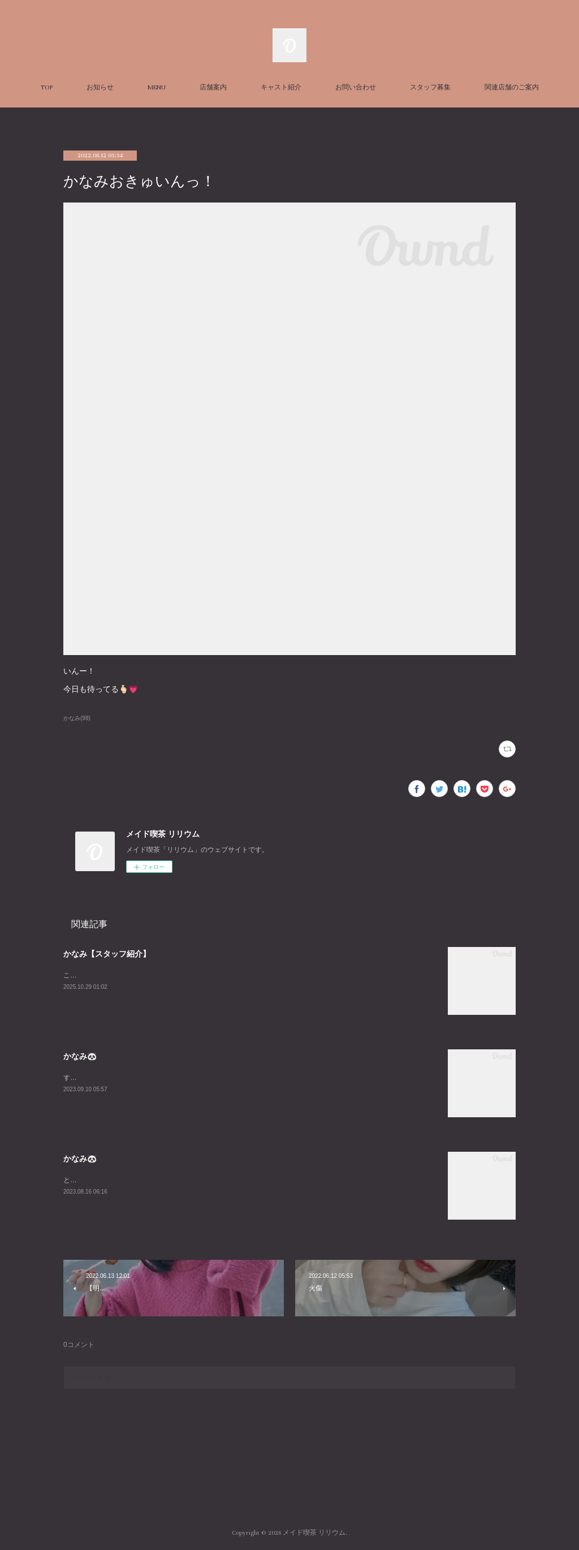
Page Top (289, 1487)
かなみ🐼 (80, 1056)
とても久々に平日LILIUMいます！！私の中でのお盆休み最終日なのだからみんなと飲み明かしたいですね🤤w (230, 1180)
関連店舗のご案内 (512, 87)
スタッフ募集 (430, 87)
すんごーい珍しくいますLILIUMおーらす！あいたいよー (149, 1078)
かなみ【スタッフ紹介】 (106, 953)
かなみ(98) (76, 718)
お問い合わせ (355, 87)
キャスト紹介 (281, 87)
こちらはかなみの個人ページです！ (117, 975)
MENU (157, 87)
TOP (47, 87)
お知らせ (100, 87)
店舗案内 (213, 87)
